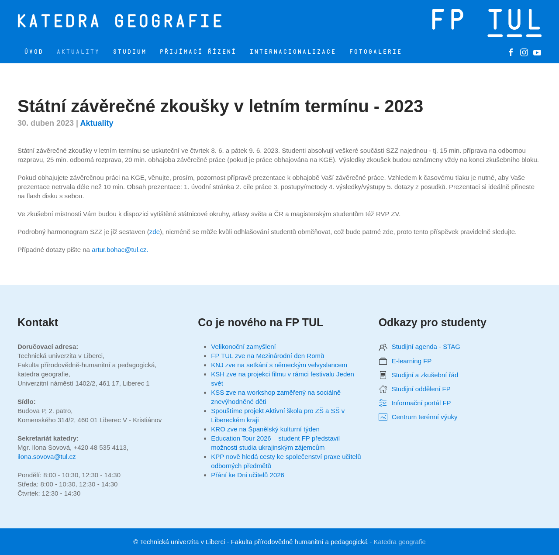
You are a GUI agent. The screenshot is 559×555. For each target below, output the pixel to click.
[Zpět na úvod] (123, 20)
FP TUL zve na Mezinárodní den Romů (267, 355)
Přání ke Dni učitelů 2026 (247, 475)
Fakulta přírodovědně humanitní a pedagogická (299, 541)
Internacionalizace (292, 51)
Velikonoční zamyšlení (243, 346)
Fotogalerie (375, 51)
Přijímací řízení (197, 51)
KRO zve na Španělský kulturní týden (265, 429)
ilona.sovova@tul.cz (46, 456)
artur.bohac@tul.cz (119, 249)
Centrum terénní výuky (425, 417)
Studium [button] (129, 51)
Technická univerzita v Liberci (182, 541)
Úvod (33, 51)
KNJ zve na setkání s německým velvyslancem (279, 365)
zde (154, 231)
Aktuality (78, 51)
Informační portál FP (421, 403)
